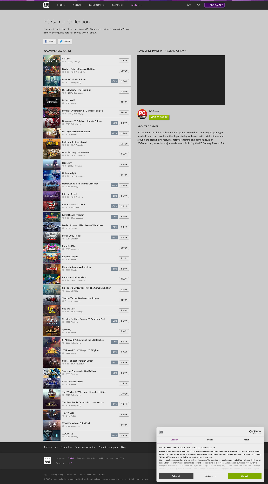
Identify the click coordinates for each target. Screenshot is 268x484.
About (78, 5)
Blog (123, 447)
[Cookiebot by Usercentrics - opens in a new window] (251, 432)
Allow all (244, 476)
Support (118, 5)
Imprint (102, 475)
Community (97, 5)
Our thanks (71, 475)
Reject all (176, 476)
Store (61, 5)
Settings (210, 476)
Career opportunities (85, 447)
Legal (45, 475)
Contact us (66, 447)
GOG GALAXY (216, 5)
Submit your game (108, 447)
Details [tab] (210, 440)
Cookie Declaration (87, 475)
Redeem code (50, 447)
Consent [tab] (174, 440)
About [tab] (246, 440)
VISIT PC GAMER (159, 117)
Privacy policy (57, 475)
